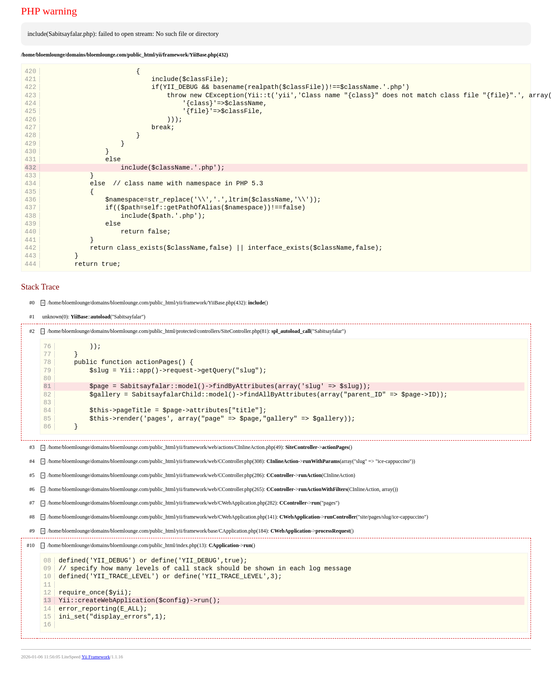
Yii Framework (95, 656)
